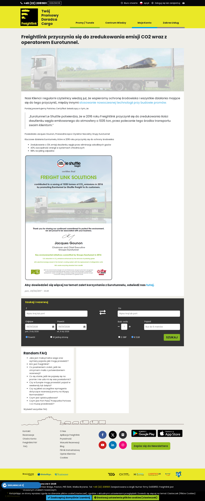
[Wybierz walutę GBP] (119, 337)
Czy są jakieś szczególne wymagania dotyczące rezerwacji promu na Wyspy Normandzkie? (49, 391)
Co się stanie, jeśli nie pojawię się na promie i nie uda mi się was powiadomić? (50, 378)
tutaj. (150, 285)
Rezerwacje (28, 435)
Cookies (64, 457)
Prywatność (66, 438)
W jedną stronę (60, 337)
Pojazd (147, 321)
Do (119, 308)
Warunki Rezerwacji (69, 442)
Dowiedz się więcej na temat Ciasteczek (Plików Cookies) (167, 493)
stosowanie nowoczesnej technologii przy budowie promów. (123, 103)
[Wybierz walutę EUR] (132, 337)
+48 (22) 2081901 (101, 486)
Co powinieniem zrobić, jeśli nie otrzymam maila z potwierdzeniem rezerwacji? (47, 370)
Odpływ (29, 321)
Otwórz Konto (29, 438)
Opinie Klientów (68, 453)
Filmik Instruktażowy (70, 450)
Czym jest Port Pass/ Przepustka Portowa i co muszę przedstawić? (50, 402)
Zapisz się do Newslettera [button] (151, 446)
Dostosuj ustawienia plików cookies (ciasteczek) (125, 497)
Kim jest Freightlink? (39, 364)
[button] (21, 485)
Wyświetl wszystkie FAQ (35, 409)
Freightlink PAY (30, 442)
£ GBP (122, 337)
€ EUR (135, 337)
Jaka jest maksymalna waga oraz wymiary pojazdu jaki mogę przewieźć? (49, 360)
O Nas (63, 431)
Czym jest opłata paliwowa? (43, 397)
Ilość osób (123, 321)
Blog (62, 446)
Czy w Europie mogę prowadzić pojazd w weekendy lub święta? (49, 384)
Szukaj (172, 337)
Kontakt (27, 431)
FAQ (25, 446)
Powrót (60, 321)
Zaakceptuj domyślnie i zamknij (69, 497)
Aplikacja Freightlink (70, 435)
